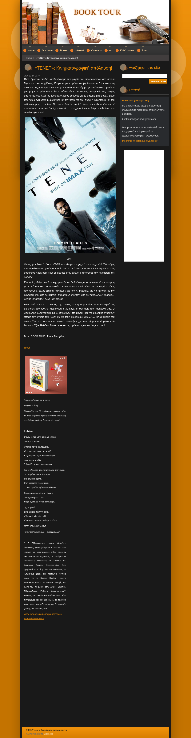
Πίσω (27, 347)
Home (29, 58)
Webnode (48, 734)
